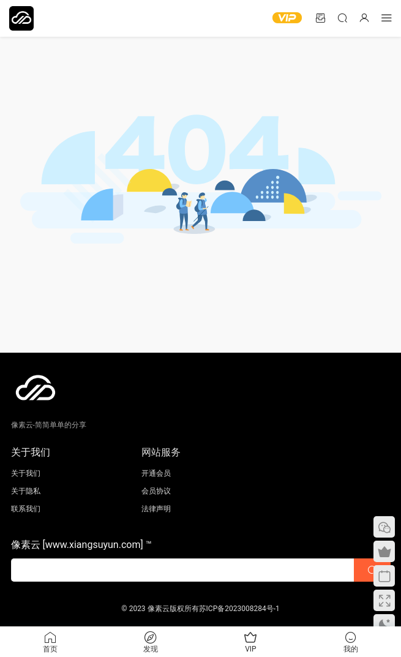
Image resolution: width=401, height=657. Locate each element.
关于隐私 (25, 491)
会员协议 (156, 491)
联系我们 (25, 509)
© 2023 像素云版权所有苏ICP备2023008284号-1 (200, 608)
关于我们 (25, 473)
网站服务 (161, 452)
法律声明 (156, 509)
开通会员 (156, 473)
